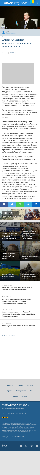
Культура (20, 385)
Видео (15, 396)
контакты (19, 413)
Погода (24, 396)
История (30, 385)
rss (26, 413)
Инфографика (21, 391)
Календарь (6, 437)
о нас (4, 413)
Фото (31, 391)
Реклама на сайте (18, 437)
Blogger (28, 431)
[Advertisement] (18, 73)
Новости (10, 385)
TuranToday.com (15, 3)
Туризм (9, 391)
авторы (11, 413)
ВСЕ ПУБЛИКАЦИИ (9, 335)
